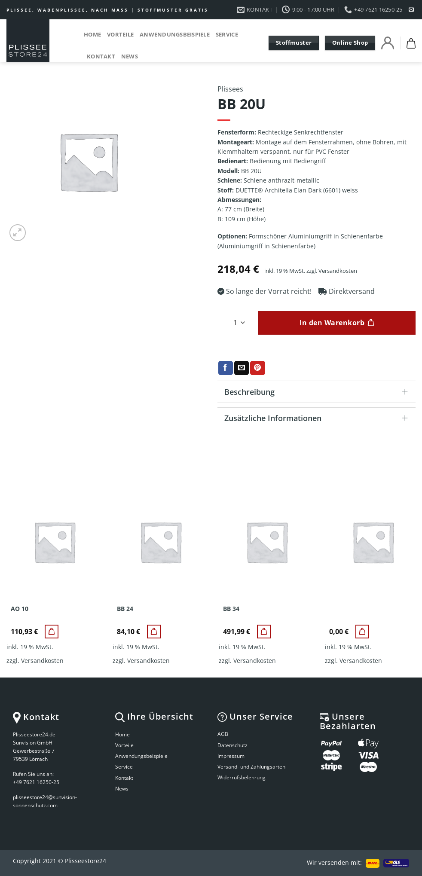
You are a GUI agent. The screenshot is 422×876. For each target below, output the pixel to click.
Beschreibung (318, 393)
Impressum (231, 756)
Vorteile (120, 34)
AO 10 (19, 609)
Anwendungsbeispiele (175, 34)
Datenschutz (232, 745)
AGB (222, 734)
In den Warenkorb (332, 322)
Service (227, 34)
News (129, 56)
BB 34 (231, 609)
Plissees (230, 89)
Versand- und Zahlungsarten (251, 766)
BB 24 (125, 609)
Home (92, 34)
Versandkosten (337, 271)
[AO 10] (51, 631)
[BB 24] (154, 631)
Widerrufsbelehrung (241, 777)
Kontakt (101, 56)
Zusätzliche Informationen (318, 419)
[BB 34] (264, 631)
